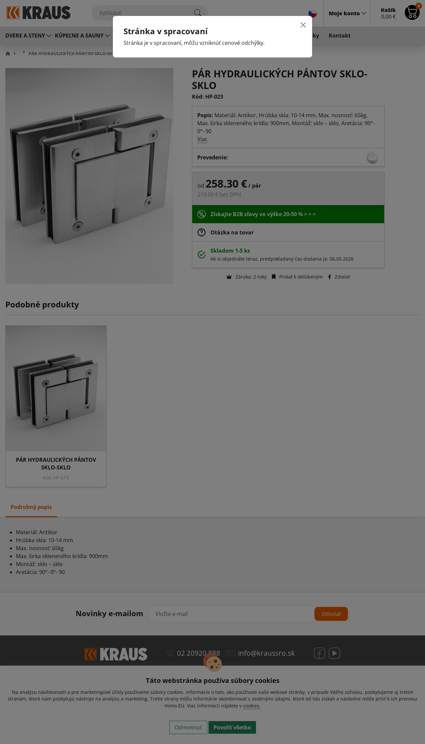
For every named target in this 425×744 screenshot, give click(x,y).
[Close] (303, 25)
